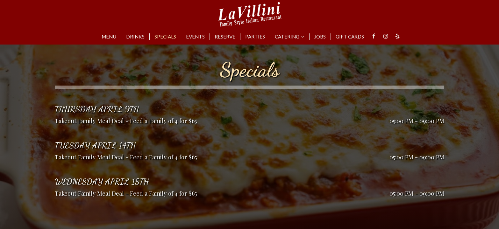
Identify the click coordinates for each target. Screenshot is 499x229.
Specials (165, 36)
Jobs (320, 36)
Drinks (135, 36)
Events (195, 36)
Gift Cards (350, 36)
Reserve (225, 36)
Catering (289, 36)
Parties (255, 36)
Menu (109, 36)
